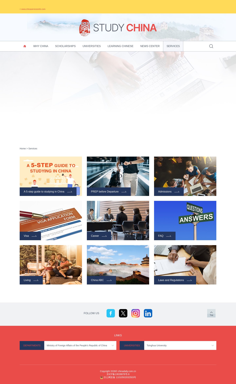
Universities (92, 46)
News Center (150, 46)
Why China (40, 46)
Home (23, 148)
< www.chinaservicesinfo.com (32, 9)
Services (173, 46)
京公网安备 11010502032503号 (120, 377)
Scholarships (65, 46)
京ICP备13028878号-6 (118, 374)
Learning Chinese (120, 46)
